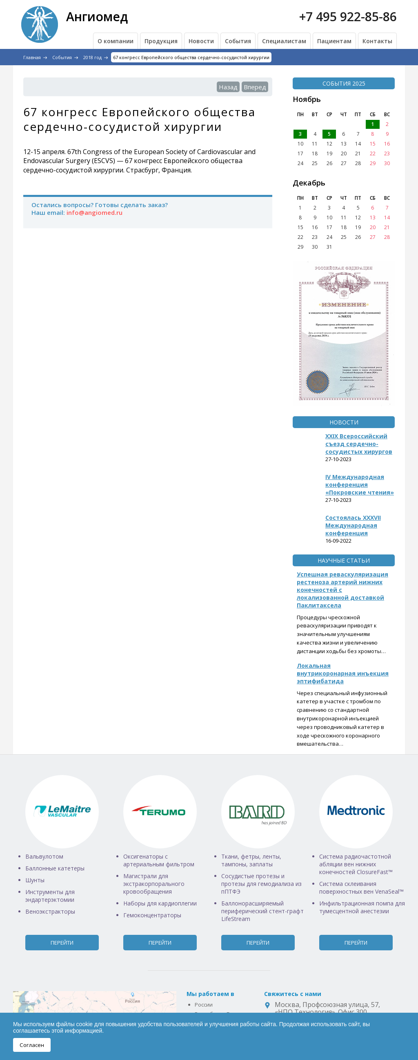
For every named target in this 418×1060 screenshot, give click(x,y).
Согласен (32, 1045)
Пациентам (334, 41)
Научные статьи (344, 560)
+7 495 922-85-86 (348, 16)
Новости (201, 41)
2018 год (92, 57)
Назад (228, 87)
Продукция (161, 41)
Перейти (62, 942)
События (238, 41)
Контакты (377, 41)
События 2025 (343, 83)
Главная (32, 57)
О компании (115, 41)
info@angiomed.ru (94, 212)
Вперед (255, 87)
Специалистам (284, 41)
